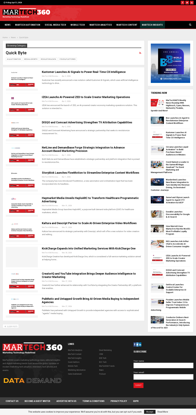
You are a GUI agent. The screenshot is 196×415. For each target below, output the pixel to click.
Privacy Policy (119, 401)
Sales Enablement (75, 374)
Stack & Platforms (67, 59)
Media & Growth (30, 59)
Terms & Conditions (93, 401)
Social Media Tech (55, 24)
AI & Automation (14, 59)
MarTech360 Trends (107, 366)
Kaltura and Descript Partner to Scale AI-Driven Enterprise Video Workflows (89, 223)
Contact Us (12, 401)
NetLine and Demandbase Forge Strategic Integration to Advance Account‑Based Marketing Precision (83, 149)
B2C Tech (102, 362)
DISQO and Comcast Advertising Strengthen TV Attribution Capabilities (87, 122)
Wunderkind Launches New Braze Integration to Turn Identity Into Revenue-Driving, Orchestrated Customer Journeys (170, 185)
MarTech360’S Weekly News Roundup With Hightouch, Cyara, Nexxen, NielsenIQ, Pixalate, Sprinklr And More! (170, 105)
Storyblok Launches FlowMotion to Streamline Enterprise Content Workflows (90, 172)
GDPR (136, 401)
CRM (101, 354)
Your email (164, 374)
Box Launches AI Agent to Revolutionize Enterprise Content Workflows (177, 120)
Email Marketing (105, 350)
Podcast (102, 374)
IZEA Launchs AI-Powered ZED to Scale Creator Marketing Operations (86, 97)
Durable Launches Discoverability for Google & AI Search (178, 214)
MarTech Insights (152, 24)
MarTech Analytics (101, 24)
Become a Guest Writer (37, 401)
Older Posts (10, 326)
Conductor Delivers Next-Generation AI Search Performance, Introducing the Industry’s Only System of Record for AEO (170, 322)
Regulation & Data (48, 59)
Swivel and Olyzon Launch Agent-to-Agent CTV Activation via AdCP (177, 200)
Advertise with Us (66, 401)
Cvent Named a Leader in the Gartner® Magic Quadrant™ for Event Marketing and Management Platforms (170, 167)
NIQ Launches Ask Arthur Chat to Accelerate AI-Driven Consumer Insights (177, 244)
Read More (163, 412)
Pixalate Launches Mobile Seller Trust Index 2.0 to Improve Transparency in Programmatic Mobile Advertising (170, 305)
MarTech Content (126, 24)
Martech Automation (27, 24)
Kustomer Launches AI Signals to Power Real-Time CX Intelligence (84, 71)
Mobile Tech (78, 24)
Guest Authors (73, 362)
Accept (149, 412)
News (8, 24)
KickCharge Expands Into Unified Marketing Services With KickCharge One (89, 248)
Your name (164, 363)
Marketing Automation (77, 370)
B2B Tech (102, 358)
